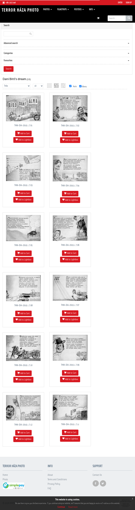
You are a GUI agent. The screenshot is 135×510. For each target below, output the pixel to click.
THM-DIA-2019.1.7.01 (23, 125)
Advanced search (11, 43)
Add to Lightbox (23, 139)
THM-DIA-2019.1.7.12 (23, 425)
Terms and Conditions (57, 479)
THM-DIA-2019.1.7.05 (23, 245)
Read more (73, 507)
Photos (47, 9)
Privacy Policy (54, 484)
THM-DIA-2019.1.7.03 (23, 185)
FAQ (49, 488)
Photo (5, 479)
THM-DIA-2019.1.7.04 (70, 185)
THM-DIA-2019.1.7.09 (70, 365)
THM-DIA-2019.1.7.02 (70, 125)
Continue (61, 507)
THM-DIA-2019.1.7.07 (70, 305)
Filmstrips (63, 9)
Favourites (8, 60)
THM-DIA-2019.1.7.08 (23, 305)
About (50, 475)
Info (92, 9)
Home (5, 475)
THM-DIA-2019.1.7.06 (70, 245)
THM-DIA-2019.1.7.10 (23, 365)
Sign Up (129, 3)
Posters (79, 9)
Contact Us (97, 475)
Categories (8, 53)
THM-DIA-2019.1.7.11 (70, 424)
